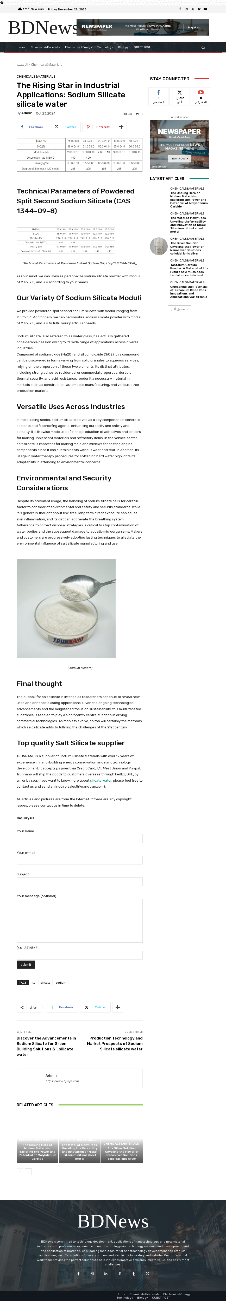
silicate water (100, 780)
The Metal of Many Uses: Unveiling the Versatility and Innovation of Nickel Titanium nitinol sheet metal (79, 1152)
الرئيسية (22, 64)
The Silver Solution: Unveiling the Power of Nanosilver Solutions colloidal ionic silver (122, 1154)
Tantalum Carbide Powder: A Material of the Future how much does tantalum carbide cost (189, 270)
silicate (45, 982)
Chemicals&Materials (46, 64)
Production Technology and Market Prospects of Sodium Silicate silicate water (115, 1043)
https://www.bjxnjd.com (62, 1081)
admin (27, 113)
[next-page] (28, 1171)
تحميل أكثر (180, 309)
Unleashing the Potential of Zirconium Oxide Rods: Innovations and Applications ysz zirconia (189, 292)
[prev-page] (20, 1171)
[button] (203, 47)
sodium (61, 982)
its (33, 982)
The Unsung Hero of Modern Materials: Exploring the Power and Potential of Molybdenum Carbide (37, 1152)
